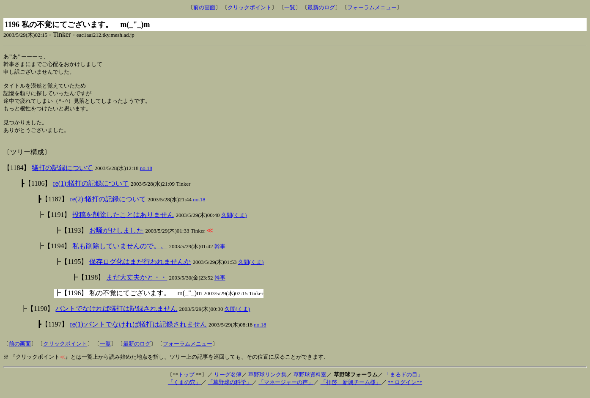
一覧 (289, 7)
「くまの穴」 (184, 388)
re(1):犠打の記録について (91, 189)
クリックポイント (250, 7)
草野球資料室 (310, 381)
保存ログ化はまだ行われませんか (140, 268)
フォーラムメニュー (372, 7)
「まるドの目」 (403, 381)
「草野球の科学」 (230, 388)
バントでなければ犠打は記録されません (116, 314)
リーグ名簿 (227, 381)
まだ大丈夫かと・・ (136, 283)
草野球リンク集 (267, 381)
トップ (186, 381)
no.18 (146, 174)
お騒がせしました (116, 236)
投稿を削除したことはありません (123, 221)
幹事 (219, 253)
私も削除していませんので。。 (119, 252)
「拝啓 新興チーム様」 (351, 388)
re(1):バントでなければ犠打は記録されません (138, 330)
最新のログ (321, 7)
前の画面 (204, 7)
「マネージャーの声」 (285, 388)
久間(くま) (234, 221)
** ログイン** (405, 388)
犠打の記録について (62, 174)
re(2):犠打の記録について (108, 205)
